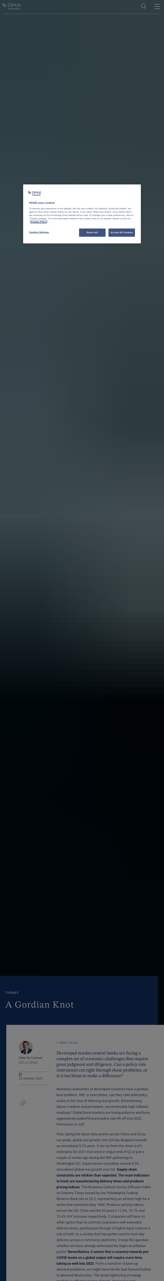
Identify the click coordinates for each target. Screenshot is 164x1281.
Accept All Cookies (122, 232)
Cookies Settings (39, 232)
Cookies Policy (39, 222)
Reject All (92, 232)
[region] (82, 213)
